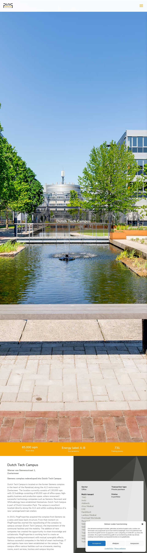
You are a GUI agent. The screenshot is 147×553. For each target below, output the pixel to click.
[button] (142, 524)
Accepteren (96, 543)
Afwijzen (115, 543)
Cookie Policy (109, 548)
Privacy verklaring (120, 548)
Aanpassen (134, 543)
